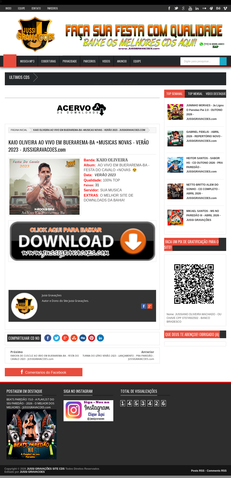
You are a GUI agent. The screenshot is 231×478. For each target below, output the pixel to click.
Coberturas (48, 61)
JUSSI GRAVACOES (32, 471)
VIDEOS (106, 61)
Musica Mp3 (27, 61)
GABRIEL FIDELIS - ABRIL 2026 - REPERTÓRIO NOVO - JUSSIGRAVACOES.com (204, 136)
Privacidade (70, 61)
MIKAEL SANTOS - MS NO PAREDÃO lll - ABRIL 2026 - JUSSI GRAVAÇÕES (203, 216)
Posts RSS (197, 470)
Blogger (132, 83)
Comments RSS (217, 470)
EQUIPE (137, 61)
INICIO (8, 8)
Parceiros (52, 8)
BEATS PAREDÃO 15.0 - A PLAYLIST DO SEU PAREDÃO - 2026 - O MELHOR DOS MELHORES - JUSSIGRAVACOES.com (30, 403)
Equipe (21, 8)
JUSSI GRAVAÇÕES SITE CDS (46, 468)
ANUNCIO (122, 61)
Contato (36, 8)
